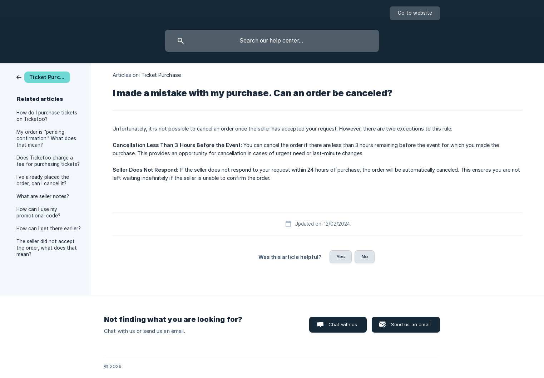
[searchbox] (272, 41)
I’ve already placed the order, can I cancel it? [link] (42, 180)
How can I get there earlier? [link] (48, 228)
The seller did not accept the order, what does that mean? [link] (46, 248)
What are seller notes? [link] (42, 196)
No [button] (364, 256)
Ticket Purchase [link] (161, 75)
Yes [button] (340, 256)
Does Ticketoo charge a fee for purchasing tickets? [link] (48, 161)
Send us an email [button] (411, 324)
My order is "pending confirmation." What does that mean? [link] (46, 138)
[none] (415, 13)
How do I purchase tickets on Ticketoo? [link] (46, 116)
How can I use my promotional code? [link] (38, 212)
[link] (43, 76)
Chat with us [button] (342, 324)
